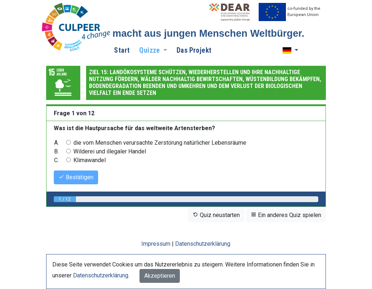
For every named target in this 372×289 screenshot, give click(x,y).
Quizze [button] (150, 50)
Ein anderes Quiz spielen (286, 215)
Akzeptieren (159, 275)
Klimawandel (89, 160)
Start (122, 50)
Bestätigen (75, 177)
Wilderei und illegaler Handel (109, 151)
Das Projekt (194, 50)
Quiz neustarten (216, 215)
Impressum (155, 243)
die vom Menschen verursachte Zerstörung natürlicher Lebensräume (159, 142)
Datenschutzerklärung (202, 243)
